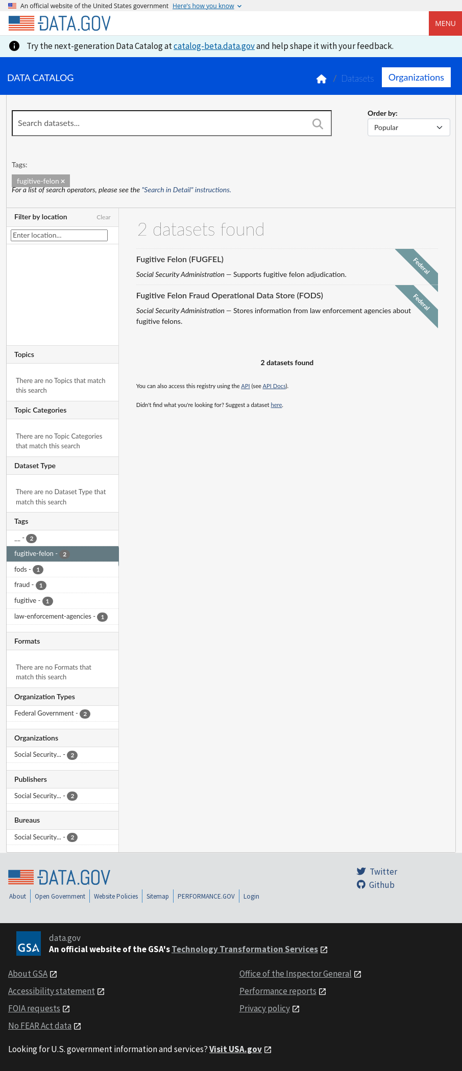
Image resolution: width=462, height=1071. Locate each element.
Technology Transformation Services (245, 949)
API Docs (273, 385)
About (17, 896)
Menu (445, 23)
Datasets (357, 78)
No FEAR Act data (39, 1025)
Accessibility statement (51, 991)
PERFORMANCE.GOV (206, 896)
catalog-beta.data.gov (214, 46)
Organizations (416, 77)
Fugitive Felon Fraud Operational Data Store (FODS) (229, 295)
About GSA (27, 973)
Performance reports (278, 991)
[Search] (317, 124)
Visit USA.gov (235, 1049)
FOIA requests (34, 1008)
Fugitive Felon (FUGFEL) (180, 259)
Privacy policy (264, 1008)
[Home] (59, 23)
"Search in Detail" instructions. (187, 189)
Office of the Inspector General (295, 973)
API (245, 385)
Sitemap (158, 896)
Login (251, 896)
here (276, 404)
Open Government (60, 896)
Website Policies (116, 896)
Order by (382, 113)
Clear (103, 217)
